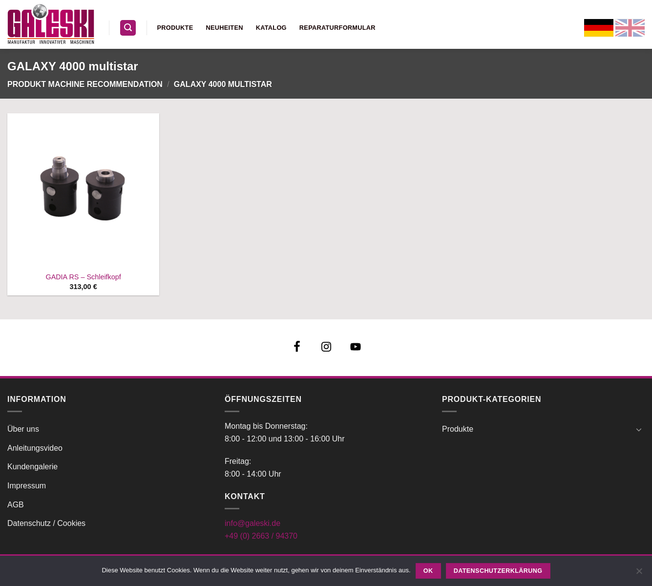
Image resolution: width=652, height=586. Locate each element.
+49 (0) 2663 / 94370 (261, 536)
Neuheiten (224, 27)
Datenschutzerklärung (498, 570)
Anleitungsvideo (35, 448)
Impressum (26, 485)
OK (428, 570)
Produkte (175, 27)
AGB (15, 505)
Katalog (271, 27)
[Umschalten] (639, 429)
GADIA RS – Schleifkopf (83, 277)
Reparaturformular (337, 27)
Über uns (23, 429)
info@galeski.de (252, 523)
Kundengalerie (32, 466)
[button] (128, 28)
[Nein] (639, 574)
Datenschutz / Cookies (46, 523)
